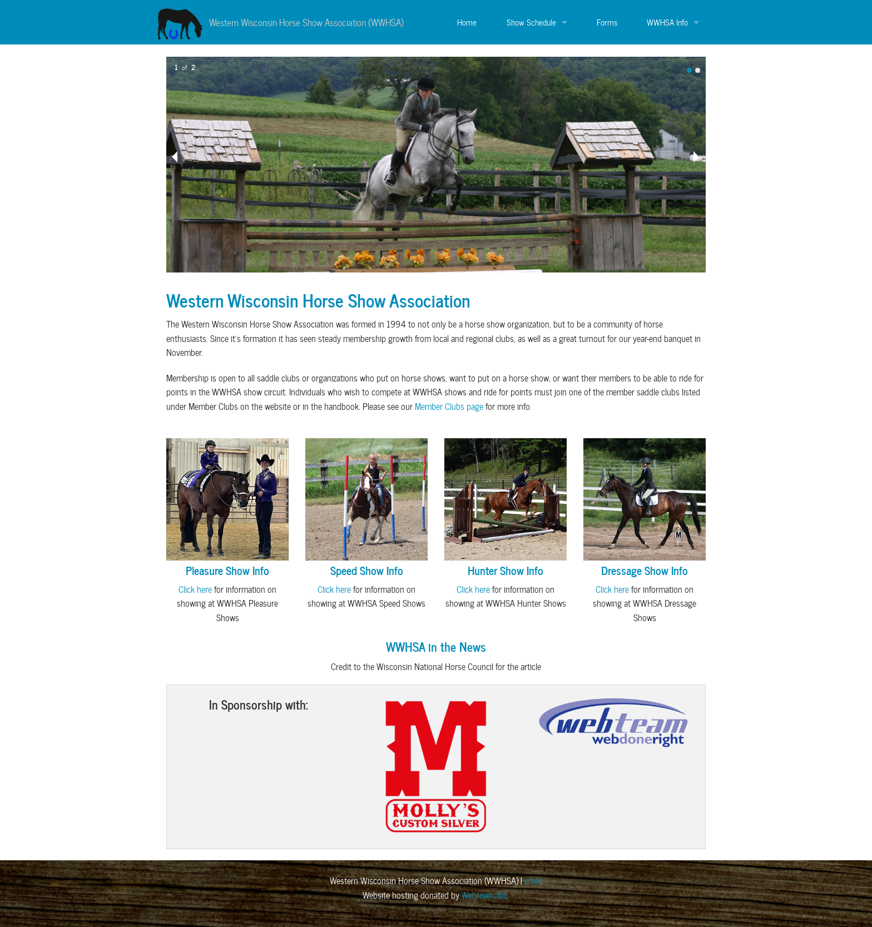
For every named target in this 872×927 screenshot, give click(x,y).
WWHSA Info (667, 22)
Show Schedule (531, 22)
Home (467, 22)
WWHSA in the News (436, 646)
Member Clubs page (449, 406)
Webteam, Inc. (485, 895)
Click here (195, 589)
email (533, 880)
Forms (607, 22)
